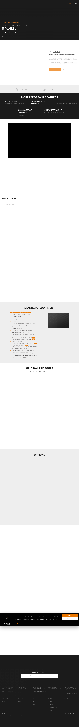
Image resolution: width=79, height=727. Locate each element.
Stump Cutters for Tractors (39, 688)
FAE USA (49, 705)
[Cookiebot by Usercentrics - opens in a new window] (7, 725)
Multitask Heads (68, 687)
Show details (17, 724)
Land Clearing (20, 698)
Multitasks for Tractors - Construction (69, 691)
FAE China (50, 710)
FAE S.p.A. (50, 701)
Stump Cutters (37, 687)
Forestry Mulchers (7, 687)
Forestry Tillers (21, 687)
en (76, 3)
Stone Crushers (52, 687)
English (4, 713)
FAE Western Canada (52, 708)
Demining (4, 701)
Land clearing (5, 698)
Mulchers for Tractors (7, 688)
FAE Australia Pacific (52, 707)
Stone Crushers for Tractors (54, 688)
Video (34, 704)
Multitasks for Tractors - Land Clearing (70, 689)
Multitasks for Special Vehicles (70, 693)
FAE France (50, 704)
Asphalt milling (8, 201)
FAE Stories (35, 701)
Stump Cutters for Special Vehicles (38, 693)
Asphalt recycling (9, 204)
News (34, 698)
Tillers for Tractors (21, 688)
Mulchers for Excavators (7, 691)
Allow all (69, 716)
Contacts (66, 698)
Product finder (68, 3)
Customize (70, 719)
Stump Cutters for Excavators (39, 691)
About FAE (50, 698)
